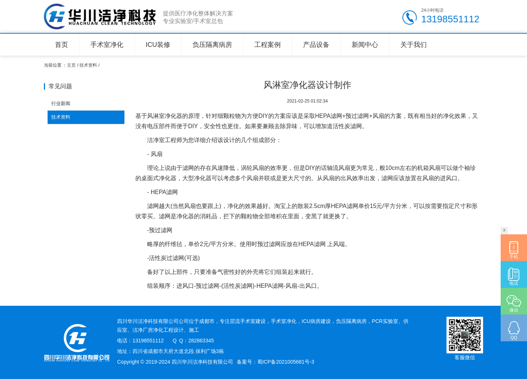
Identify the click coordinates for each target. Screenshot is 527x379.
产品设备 (316, 44)
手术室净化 (106, 44)
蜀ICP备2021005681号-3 (285, 362)
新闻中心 (365, 44)
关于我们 (413, 44)
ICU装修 (158, 44)
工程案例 (267, 44)
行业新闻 (60, 103)
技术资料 (88, 65)
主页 (71, 65)
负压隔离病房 (212, 44)
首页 (61, 44)
